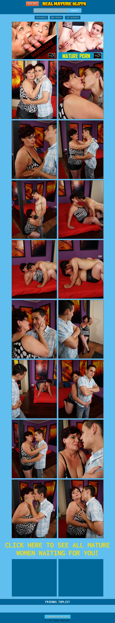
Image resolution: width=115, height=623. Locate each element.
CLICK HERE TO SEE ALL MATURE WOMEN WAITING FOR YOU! (57, 549)
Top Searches (72, 17)
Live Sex (32, 4)
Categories (41, 17)
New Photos (56, 17)
